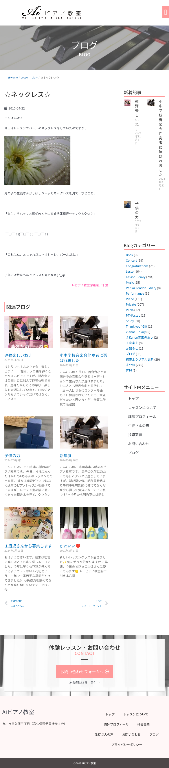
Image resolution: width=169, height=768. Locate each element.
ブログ (130, 354)
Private (131, 304)
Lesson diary (29, 77)
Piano (130, 299)
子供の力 (12, 455)
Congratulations (137, 266)
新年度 (66, 455)
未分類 (130, 365)
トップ (133, 398)
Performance (135, 293)
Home (13, 77)
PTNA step (133, 315)
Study (130, 321)
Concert (131, 260)
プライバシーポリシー (126, 744)
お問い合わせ (138, 443)
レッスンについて (142, 407)
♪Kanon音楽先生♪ (139, 337)
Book (129, 255)
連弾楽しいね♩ (18, 355)
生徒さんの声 (138, 425)
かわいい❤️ (70, 546)
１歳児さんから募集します (28, 546)
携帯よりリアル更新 (140, 359)
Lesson (130, 271)
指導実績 (135, 434)
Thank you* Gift (136, 326)
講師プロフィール (142, 416)
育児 (129, 370)
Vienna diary (136, 332)
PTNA (130, 310)
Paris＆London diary (141, 288)
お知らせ (132, 348)
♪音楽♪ (132, 343)
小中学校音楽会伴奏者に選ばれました (83, 357)
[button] (165, 12)
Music (130, 282)
